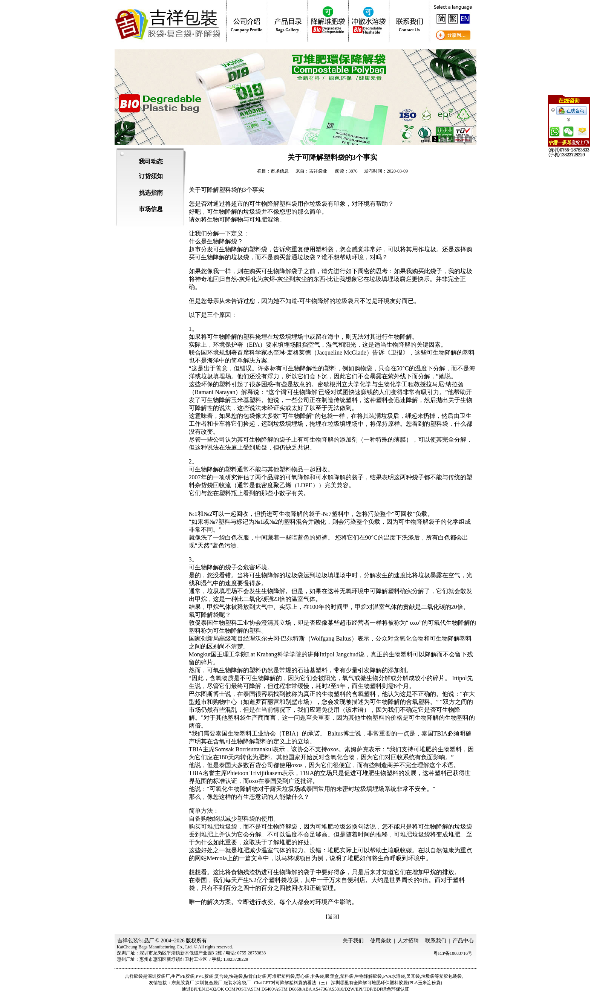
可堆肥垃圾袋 (333, 826)
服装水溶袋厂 (237, 982)
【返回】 (332, 916)
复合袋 (221, 976)
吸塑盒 (332, 976)
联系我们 (435, 940)
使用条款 (380, 940)
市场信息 (151, 209)
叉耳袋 (413, 976)
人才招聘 (408, 940)
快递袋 (236, 976)
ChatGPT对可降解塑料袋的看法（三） (292, 982)
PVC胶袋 (204, 976)
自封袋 (259, 976)
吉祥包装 (127, 940)
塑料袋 (347, 976)
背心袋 (302, 976)
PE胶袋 (187, 976)
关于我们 (353, 940)
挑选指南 (151, 193)
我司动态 (151, 161)
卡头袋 (317, 976)
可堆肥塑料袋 (281, 976)
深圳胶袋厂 (158, 976)
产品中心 (463, 940)
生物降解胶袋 (368, 976)
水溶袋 (398, 976)
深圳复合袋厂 (208, 982)
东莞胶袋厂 (182, 982)
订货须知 (151, 176)
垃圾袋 (428, 976)
